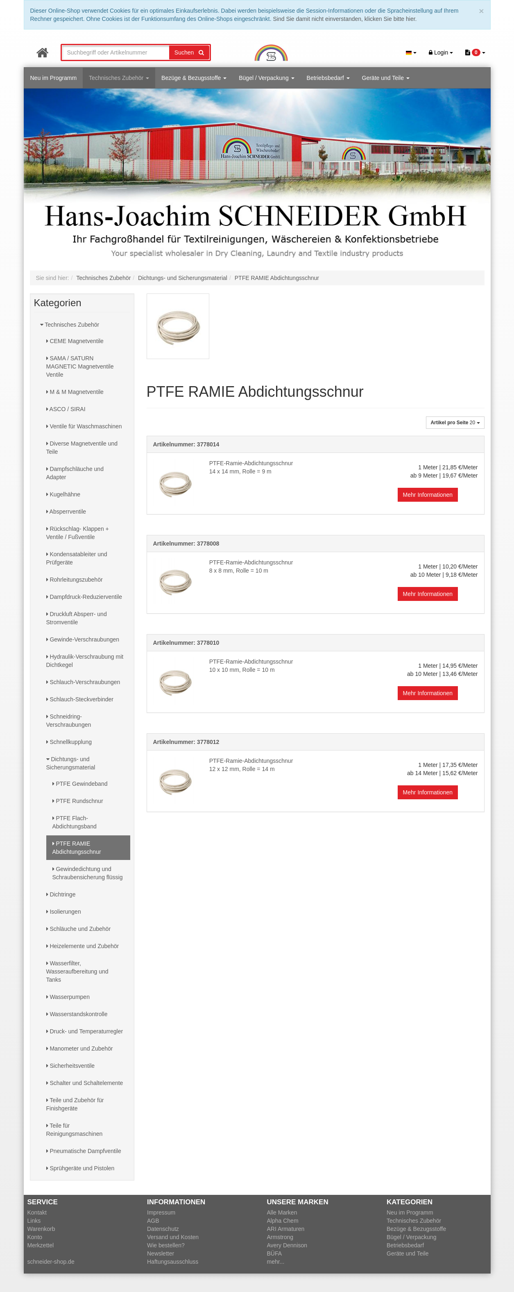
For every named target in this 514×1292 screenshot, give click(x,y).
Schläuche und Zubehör (78, 929)
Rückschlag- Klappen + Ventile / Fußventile (77, 532)
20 (455, 422)
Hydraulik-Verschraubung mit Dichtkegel (85, 660)
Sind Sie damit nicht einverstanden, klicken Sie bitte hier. (345, 19)
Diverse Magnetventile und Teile (82, 447)
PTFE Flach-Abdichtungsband (74, 822)
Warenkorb (41, 1229)
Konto (35, 1237)
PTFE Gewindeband (80, 783)
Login (441, 52)
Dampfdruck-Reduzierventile (84, 597)
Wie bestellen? (166, 1245)
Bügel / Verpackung (266, 78)
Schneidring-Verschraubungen (68, 720)
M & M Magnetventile (75, 392)
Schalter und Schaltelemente (84, 1083)
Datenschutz (163, 1229)
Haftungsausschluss (172, 1261)
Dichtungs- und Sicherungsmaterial (70, 763)
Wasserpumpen (68, 997)
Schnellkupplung (69, 742)
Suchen (189, 52)
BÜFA (274, 1253)
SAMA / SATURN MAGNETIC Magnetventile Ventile (80, 366)
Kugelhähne (63, 494)
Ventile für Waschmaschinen (84, 426)
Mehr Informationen (428, 494)
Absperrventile (66, 511)
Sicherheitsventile (70, 1065)
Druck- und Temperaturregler (84, 1031)
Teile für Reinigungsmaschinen (74, 1129)
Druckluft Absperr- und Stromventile (76, 618)
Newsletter (160, 1253)
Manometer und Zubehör (79, 1048)
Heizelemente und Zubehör (82, 946)
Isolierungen (63, 911)
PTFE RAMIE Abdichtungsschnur (76, 847)
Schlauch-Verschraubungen (83, 682)
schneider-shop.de (51, 1261)
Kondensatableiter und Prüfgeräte (76, 558)
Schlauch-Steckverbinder (80, 699)
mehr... (276, 1261)
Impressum (161, 1212)
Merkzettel (40, 1245)
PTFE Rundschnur (77, 801)
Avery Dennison (287, 1245)
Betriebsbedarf (328, 78)
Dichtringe (61, 894)
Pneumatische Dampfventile (83, 1151)
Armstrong (280, 1237)
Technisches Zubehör (119, 78)
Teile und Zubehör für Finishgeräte (75, 1104)
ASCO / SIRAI (66, 409)
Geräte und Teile (386, 78)
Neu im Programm (53, 78)
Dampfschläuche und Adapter (75, 473)
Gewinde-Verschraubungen (83, 639)
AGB (153, 1220)
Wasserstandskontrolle (77, 1014)
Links (34, 1220)
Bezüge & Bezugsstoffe (193, 78)
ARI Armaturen (286, 1229)
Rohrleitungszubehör (74, 579)
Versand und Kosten (173, 1237)
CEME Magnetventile (75, 341)
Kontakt (37, 1212)
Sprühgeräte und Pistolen (80, 1168)
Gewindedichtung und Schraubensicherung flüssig (87, 873)
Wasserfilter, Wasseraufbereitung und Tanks (77, 971)
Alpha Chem (283, 1220)
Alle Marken (282, 1212)
